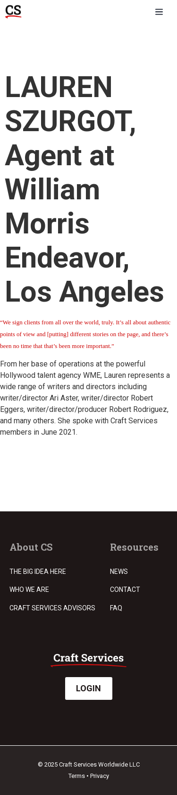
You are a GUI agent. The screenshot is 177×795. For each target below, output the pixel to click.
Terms (76, 775)
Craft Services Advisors (52, 608)
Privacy (99, 775)
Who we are (29, 589)
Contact (125, 589)
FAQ (116, 608)
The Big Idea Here (37, 571)
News (119, 571)
